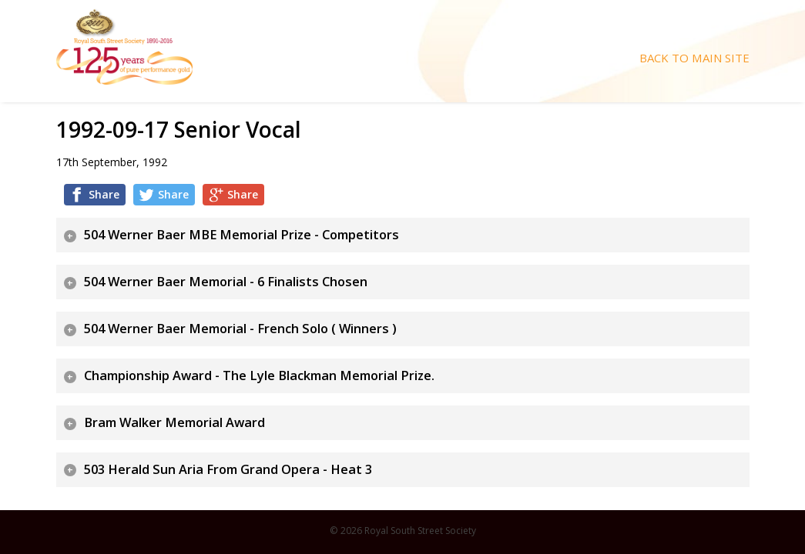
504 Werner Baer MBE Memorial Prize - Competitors (241, 234)
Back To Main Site (694, 58)
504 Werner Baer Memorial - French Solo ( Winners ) (240, 328)
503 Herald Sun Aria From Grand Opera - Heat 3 (228, 469)
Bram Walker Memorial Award (174, 422)
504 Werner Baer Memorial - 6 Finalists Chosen (225, 281)
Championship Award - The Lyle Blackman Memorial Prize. (259, 375)
